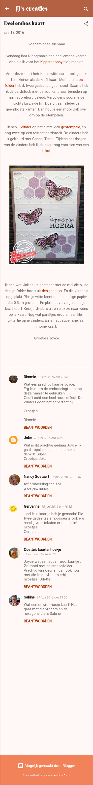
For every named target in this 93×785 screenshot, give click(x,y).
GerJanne (31, 506)
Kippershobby (51, 62)
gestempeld (70, 127)
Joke (28, 438)
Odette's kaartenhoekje (42, 549)
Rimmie (30, 377)
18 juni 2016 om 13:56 (49, 438)
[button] (86, 24)
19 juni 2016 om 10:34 (41, 554)
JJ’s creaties (32, 8)
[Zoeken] (86, 10)
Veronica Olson (61, 775)
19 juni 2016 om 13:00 (52, 597)
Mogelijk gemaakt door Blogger (46, 766)
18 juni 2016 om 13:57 (66, 477)
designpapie (51, 291)
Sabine (29, 597)
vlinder (26, 127)
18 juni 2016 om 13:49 (53, 377)
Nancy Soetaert (36, 476)
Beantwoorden (38, 428)
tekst (46, 151)
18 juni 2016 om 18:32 (56, 506)
